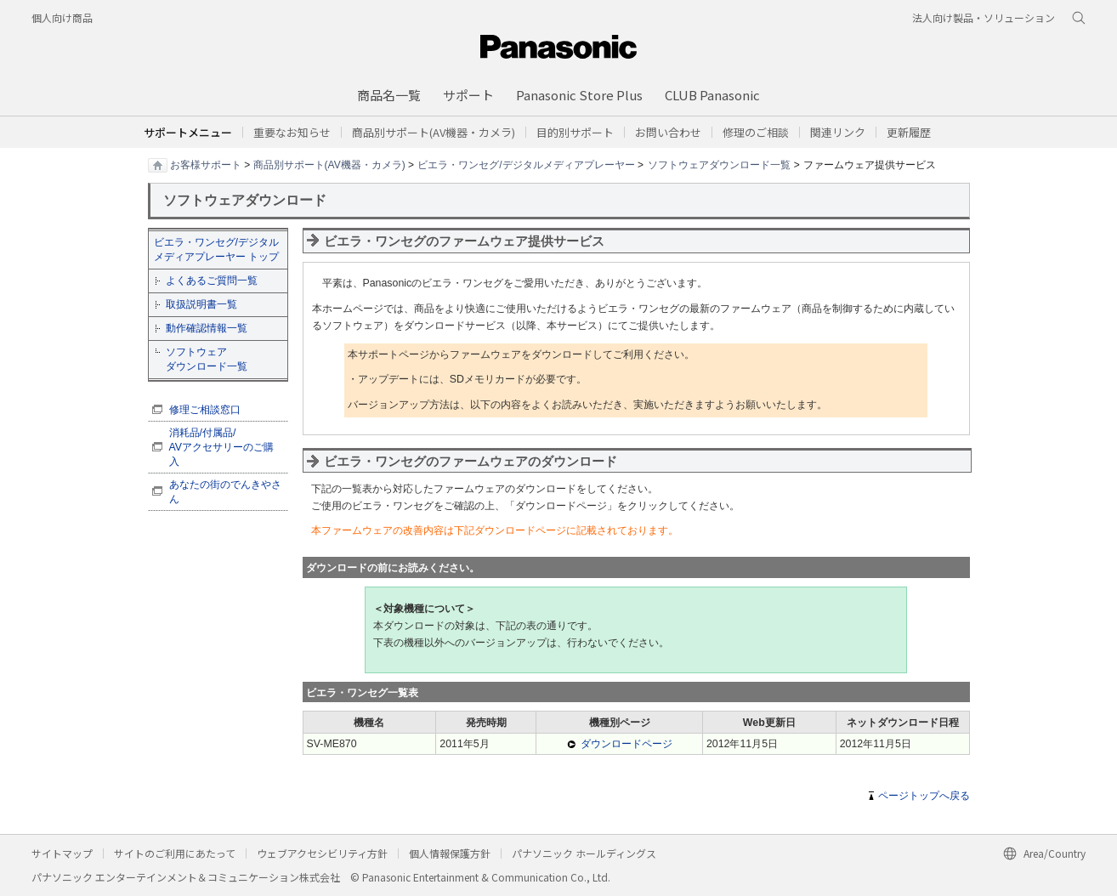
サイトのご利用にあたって (174, 853)
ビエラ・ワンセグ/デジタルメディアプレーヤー (525, 164)
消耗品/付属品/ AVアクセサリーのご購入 (222, 447)
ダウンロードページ (626, 744)
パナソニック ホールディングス (584, 853)
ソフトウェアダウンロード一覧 (719, 164)
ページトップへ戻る (924, 796)
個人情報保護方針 (449, 853)
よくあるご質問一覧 (212, 280)
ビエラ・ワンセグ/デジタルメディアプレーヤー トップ (216, 249)
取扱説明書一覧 (201, 304)
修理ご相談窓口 (205, 410)
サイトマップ (62, 853)
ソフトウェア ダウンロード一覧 (206, 359)
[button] (575, 132)
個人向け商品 (62, 17)
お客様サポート (205, 164)
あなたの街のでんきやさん (225, 492)
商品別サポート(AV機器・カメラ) (329, 164)
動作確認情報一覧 (206, 328)
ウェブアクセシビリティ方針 (322, 853)
